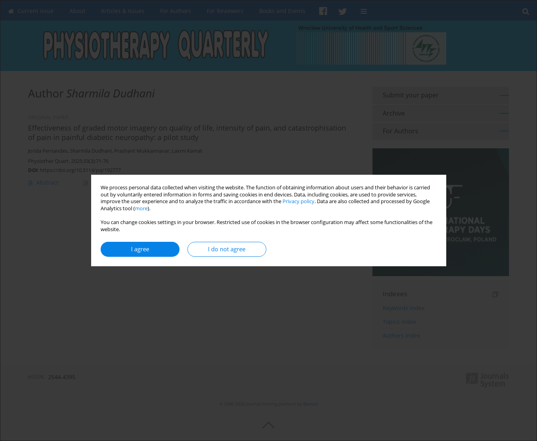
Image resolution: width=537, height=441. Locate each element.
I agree (140, 249)
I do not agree (226, 249)
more (141, 208)
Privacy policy (298, 201)
